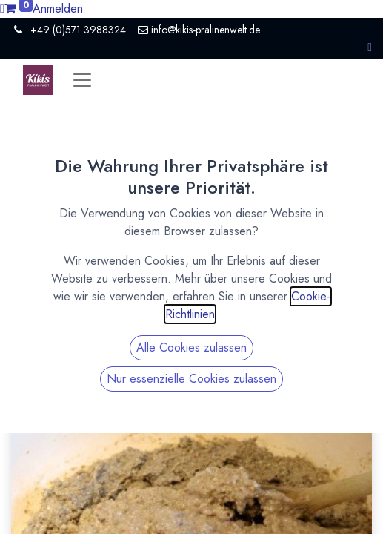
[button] (369, 47)
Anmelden (58, 8)
